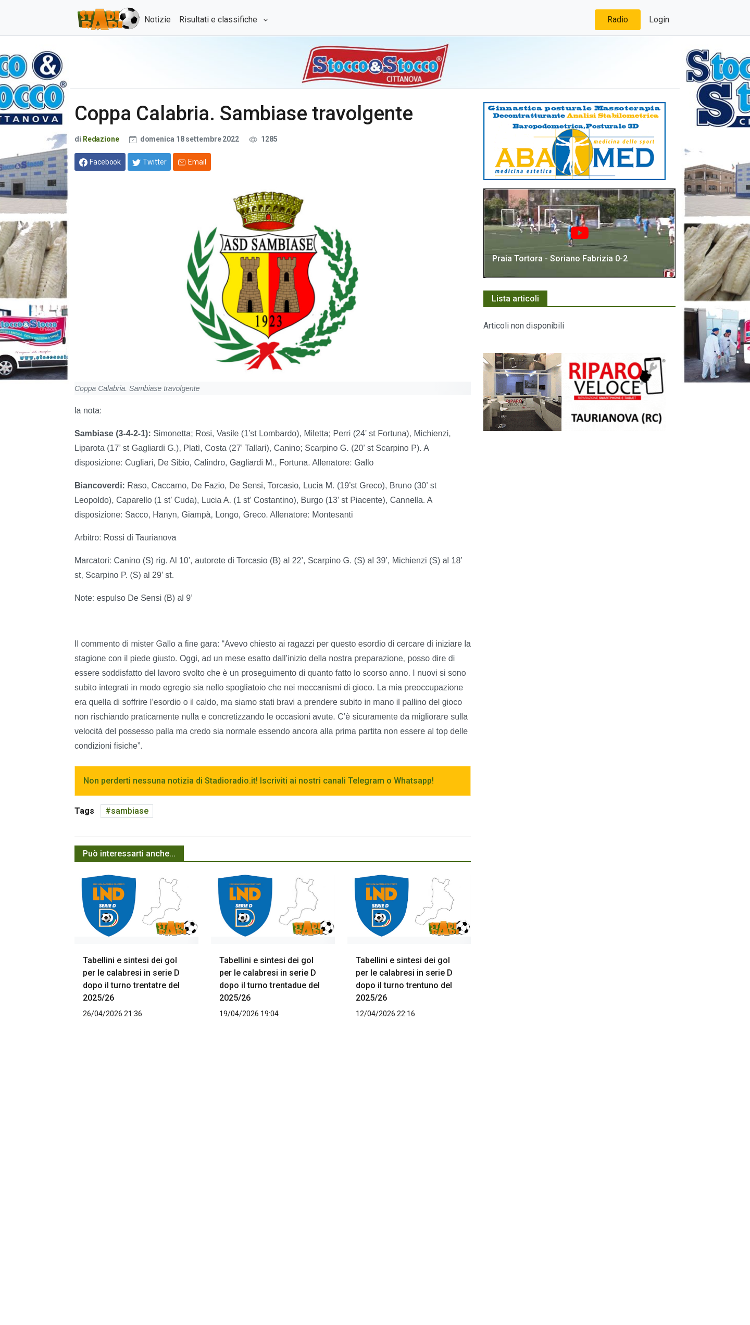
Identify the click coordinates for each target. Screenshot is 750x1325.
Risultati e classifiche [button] (219, 19)
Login (659, 19)
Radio (617, 19)
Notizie (157, 19)
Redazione (102, 139)
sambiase (129, 811)
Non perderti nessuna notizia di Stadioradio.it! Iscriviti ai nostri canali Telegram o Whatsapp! (258, 781)
